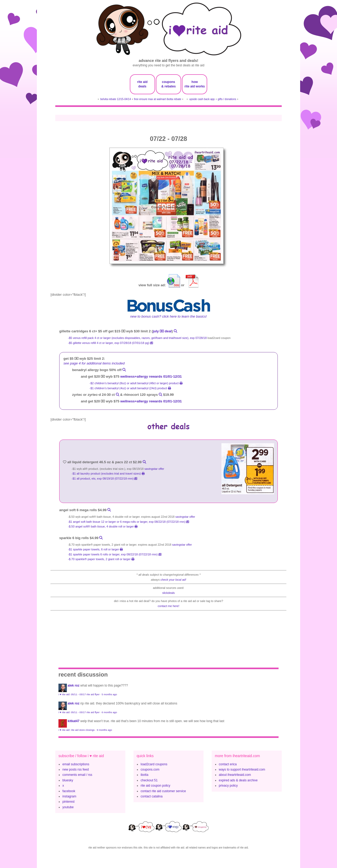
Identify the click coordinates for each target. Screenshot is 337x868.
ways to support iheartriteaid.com (242, 769)
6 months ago (109, 712)
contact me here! (168, 606)
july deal (162, 331)
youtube (68, 807)
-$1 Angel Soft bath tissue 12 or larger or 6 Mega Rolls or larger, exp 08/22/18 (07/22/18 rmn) (128, 521)
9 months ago (104, 729)
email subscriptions (75, 764)
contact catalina (151, 796)
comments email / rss (77, 775)
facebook (68, 791)
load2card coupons (154, 764)
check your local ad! (173, 579)
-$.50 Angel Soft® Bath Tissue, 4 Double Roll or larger (102, 526)
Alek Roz (74, 685)
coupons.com (150, 769)
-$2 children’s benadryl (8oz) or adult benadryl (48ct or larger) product (136, 383)
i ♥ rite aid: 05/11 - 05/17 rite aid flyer (79, 694)
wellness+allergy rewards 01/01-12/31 (151, 376)
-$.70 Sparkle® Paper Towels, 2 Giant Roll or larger (101, 559)
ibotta (144, 775)
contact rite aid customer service (163, 791)
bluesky (67, 780)
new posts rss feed (75, 769)
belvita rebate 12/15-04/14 (115, 99)
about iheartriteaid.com (235, 775)
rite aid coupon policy (155, 785)
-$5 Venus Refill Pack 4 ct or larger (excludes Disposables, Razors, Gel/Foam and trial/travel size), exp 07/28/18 (137, 337)
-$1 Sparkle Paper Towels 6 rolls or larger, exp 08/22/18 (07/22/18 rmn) (114, 554)
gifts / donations (227, 99)
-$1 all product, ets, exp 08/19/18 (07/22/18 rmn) (104, 478)
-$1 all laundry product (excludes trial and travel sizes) (108, 473)
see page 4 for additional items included (94, 363)
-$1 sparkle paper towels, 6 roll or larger (95, 549)
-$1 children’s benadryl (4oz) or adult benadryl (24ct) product (130, 388)
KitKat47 (74, 721)
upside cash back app (202, 99)
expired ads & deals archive (238, 780)
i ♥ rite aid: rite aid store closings (76, 729)
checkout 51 (149, 780)
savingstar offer (154, 468)
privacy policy (228, 785)
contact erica (228, 764)
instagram (69, 796)
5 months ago (109, 694)
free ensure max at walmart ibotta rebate (157, 99)
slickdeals (168, 592)
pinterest (68, 801)
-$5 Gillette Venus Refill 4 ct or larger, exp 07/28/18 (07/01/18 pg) (110, 342)
